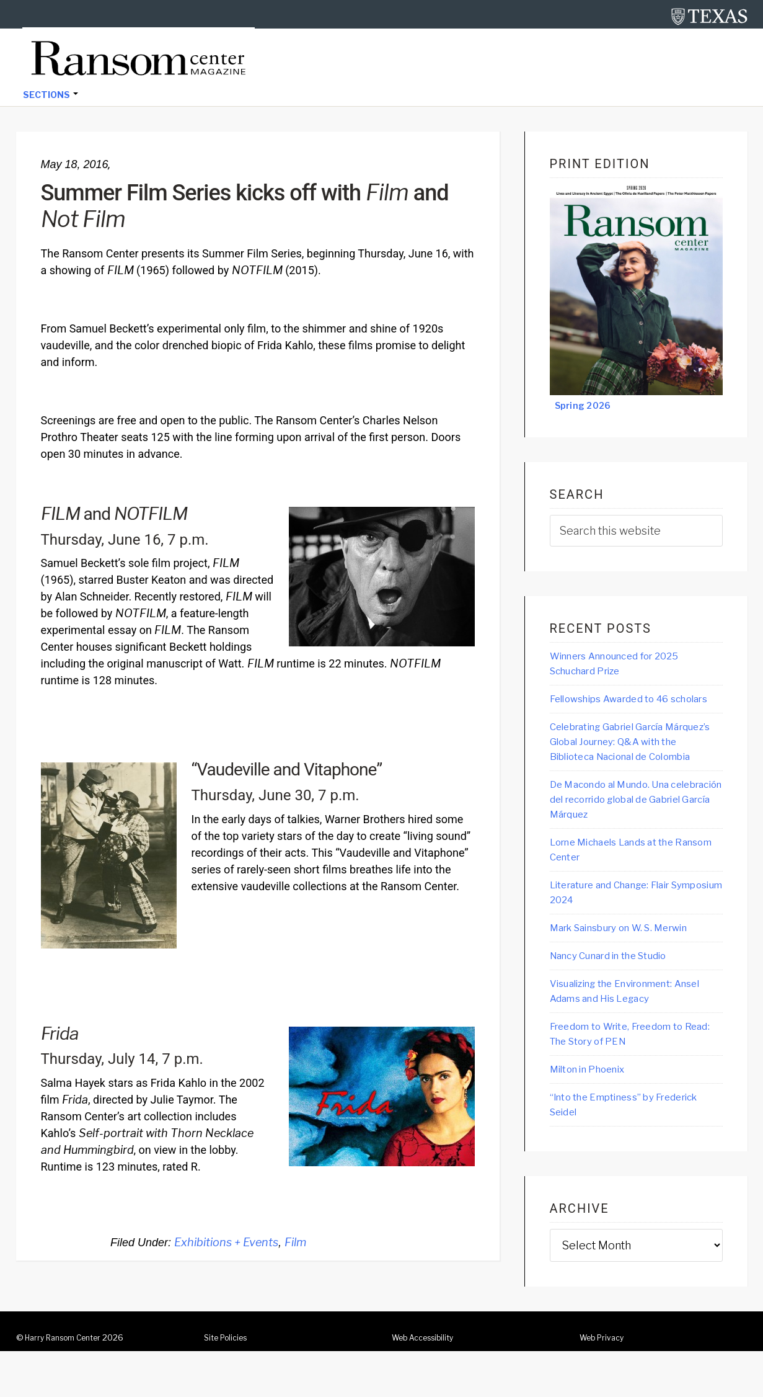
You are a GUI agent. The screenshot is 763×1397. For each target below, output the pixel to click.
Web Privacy (604, 1383)
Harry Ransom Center (68, 1383)
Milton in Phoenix (594, 1113)
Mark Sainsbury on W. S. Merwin (632, 968)
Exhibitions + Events (226, 1243)
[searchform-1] (636, 532)
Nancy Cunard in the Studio (620, 997)
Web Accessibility (427, 1383)
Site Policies (229, 1383)
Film (295, 1243)
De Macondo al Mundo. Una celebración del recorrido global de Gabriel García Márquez (631, 836)
